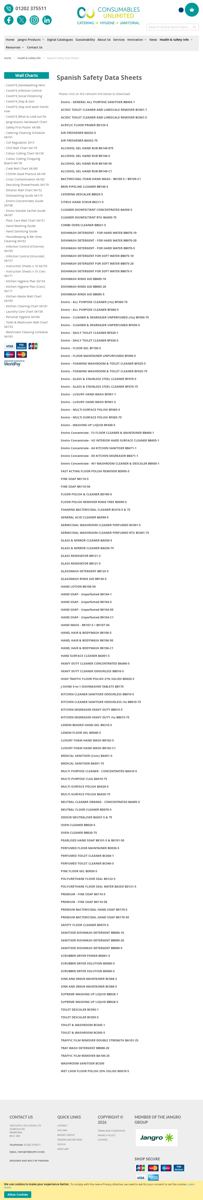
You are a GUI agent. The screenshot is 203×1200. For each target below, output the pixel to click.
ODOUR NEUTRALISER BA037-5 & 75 (86, 817)
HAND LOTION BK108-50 (78, 586)
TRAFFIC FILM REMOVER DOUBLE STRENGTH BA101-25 (99, 1040)
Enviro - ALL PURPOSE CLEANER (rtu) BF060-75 (94, 302)
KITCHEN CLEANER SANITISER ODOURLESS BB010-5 (97, 694)
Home (8, 58)
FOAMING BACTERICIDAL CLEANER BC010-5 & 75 (95, 510)
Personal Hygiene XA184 (23, 317)
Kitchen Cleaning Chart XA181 (27, 306)
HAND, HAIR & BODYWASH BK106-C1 (87, 648)
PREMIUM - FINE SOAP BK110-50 (84, 902)
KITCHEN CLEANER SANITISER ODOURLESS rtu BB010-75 (101, 702)
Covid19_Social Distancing (24, 96)
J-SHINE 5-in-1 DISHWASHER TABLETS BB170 (92, 686)
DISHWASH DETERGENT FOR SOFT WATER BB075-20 (97, 263)
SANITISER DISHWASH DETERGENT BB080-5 (91, 948)
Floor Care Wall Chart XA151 (25, 220)
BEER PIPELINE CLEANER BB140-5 (84, 187)
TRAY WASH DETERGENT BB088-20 (85, 1048)
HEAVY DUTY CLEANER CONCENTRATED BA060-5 (95, 663)
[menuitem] (11, 39)
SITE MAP (62, 1130)
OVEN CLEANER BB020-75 (79, 833)
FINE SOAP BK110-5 (75, 479)
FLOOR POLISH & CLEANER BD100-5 (86, 494)
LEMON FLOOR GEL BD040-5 (81, 733)
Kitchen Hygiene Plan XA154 (25, 281)
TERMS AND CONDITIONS (111, 1130)
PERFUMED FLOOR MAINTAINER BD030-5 (90, 848)
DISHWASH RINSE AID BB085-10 (83, 279)
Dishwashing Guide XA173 (24, 195)
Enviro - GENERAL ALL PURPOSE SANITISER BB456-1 (98, 102)
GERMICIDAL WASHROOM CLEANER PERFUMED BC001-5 (101, 525)
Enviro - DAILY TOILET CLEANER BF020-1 (89, 333)
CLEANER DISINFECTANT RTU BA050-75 (89, 217)
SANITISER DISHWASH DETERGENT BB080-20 (92, 940)
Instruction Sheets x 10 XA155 (26, 266)
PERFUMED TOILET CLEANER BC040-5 (87, 863)
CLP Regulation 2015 (20, 142)
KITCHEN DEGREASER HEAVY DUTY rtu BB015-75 (95, 717)
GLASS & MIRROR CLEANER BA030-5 (86, 540)
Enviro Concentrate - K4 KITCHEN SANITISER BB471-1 (99, 448)
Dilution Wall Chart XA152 (24, 190)
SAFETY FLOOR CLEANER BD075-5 (85, 925)
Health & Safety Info (29, 58)
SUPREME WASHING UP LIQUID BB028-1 (89, 994)
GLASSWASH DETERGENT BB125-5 (85, 571)
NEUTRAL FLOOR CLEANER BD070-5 (86, 810)
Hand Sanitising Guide (21, 231)
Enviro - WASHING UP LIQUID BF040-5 (88, 425)
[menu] (101, 43)
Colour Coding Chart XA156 (25, 153)
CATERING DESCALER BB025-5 (82, 194)
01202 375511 (30, 8)
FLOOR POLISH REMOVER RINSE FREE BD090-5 (94, 502)
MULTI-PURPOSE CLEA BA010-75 (84, 779)
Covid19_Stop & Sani (20, 101)
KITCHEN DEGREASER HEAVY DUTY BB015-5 (92, 710)
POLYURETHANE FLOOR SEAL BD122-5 (88, 879)
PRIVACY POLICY (106, 1135)
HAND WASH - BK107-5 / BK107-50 (85, 625)
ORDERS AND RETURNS (69, 1139)
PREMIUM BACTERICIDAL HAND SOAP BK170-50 (95, 917)
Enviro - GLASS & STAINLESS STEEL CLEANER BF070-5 (98, 379)
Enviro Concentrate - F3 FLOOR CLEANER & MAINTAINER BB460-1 (107, 433)
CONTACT (62, 1125)
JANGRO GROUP (66, 1134)
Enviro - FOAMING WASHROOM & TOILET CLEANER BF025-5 (103, 363)
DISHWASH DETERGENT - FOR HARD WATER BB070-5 (98, 248)
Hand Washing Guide (21, 226)
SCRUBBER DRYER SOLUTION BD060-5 (88, 963)
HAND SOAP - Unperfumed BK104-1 (86, 594)
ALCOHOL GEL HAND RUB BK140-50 (86, 163)
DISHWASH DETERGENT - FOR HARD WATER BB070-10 (99, 233)
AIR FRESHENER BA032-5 (78, 133)
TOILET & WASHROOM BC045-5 (83, 1033)
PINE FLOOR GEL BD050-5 (79, 871)
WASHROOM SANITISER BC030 (82, 1063)
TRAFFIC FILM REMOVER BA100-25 (85, 1056)
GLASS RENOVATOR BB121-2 (81, 556)
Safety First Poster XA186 (23, 127)
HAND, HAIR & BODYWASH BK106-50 (87, 640)
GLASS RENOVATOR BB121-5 (81, 563)
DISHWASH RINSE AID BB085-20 (83, 287)
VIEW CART (63, 1149)
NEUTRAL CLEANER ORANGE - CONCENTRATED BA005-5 (100, 802)
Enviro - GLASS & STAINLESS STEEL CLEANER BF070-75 (99, 386)
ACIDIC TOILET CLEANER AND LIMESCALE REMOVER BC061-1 (104, 110)
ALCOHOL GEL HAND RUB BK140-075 (87, 148)
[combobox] (173, 27)
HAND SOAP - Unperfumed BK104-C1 (87, 617)
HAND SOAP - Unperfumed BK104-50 (87, 610)
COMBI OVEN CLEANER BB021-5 (83, 225)
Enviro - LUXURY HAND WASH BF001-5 (88, 402)
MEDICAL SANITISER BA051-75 (82, 763)
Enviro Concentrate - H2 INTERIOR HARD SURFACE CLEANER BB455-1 (110, 440)
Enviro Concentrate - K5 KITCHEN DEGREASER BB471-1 (99, 456)
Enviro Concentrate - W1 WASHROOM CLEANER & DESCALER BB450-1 (110, 463)
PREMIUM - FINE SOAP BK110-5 (83, 894)
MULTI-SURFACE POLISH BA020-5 (85, 786)
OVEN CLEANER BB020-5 (78, 825)
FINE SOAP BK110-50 (75, 486)
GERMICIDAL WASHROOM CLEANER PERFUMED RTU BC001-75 (105, 533)
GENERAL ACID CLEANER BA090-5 (85, 517)
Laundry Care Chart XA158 (24, 311)
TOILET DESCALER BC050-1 (80, 1009)
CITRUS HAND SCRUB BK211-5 (82, 202)
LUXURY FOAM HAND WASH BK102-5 (87, 740)
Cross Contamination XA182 (25, 179)
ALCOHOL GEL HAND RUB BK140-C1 (86, 171)
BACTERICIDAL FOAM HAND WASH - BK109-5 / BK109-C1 (101, 179)
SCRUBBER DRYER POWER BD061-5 (85, 956)
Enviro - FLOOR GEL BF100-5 (81, 348)
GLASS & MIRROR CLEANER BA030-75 (87, 548)
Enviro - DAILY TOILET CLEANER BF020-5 (89, 340)
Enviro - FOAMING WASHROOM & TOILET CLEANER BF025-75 (104, 371)
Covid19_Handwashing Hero (25, 85)
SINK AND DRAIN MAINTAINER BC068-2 (89, 979)
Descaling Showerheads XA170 (27, 185)
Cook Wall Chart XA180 (22, 168)
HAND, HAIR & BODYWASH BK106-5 (86, 633)
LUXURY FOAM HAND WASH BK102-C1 (88, 748)
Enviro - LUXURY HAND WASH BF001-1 (88, 394)
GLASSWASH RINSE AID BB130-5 (84, 579)
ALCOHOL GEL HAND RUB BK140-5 (85, 156)
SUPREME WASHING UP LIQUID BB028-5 (89, 1002)
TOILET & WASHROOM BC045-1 (83, 1025)
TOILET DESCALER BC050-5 (80, 1017)
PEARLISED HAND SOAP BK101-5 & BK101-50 (92, 840)
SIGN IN (61, 1144)
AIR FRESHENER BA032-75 (79, 140)
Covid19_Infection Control (24, 90)
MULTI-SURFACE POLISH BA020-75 (85, 794)
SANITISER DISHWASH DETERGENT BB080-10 (92, 933)
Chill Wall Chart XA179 (21, 148)
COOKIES (103, 1139)
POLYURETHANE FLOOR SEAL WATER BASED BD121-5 (98, 886)
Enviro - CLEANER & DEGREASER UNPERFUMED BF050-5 (100, 325)
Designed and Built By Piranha (29, 1160)
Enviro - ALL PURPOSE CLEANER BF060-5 (90, 310)
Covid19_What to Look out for (26, 116)
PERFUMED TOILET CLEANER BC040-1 (87, 856)
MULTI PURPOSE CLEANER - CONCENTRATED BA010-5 (99, 771)
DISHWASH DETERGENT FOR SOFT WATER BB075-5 (96, 271)
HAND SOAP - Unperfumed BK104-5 (86, 602)
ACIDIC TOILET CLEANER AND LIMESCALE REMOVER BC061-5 (104, 117)
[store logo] (108, 13)
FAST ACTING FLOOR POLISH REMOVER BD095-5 (95, 471)
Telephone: (25, 1145)
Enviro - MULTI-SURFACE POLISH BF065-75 (91, 417)
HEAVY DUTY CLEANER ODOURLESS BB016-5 (92, 671)
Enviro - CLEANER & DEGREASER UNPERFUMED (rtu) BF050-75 (105, 317)
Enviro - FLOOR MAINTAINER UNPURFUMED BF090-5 (98, 356)
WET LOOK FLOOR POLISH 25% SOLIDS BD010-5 (95, 1071)
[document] (101, 1190)
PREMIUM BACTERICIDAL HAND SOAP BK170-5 (94, 909)
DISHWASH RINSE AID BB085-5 (82, 294)
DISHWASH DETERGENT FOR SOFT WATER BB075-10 (97, 256)
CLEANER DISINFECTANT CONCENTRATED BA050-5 (96, 210)
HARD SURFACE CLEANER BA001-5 (85, 656)
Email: (27, 1151)
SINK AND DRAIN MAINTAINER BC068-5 (89, 986)
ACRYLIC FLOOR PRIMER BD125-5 (84, 125)
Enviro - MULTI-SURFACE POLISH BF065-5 (90, 410)
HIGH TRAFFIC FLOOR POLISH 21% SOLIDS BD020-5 (97, 679)
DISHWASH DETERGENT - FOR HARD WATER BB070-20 (99, 240)
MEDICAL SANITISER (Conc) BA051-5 (86, 756)
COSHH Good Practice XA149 (25, 174)
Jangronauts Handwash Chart (26, 122)
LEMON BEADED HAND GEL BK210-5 (86, 725)
